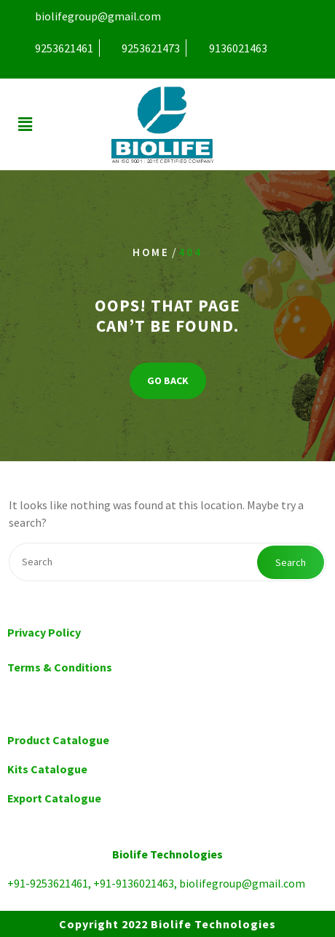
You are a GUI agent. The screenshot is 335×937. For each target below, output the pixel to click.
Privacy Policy (44, 632)
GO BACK (168, 380)
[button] (24, 124)
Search (290, 562)
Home (151, 253)
